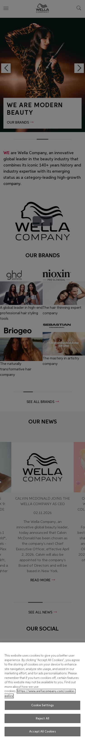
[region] (42, 691)
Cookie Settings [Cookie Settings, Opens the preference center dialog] (42, 705)
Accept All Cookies (42, 731)
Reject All (42, 718)
